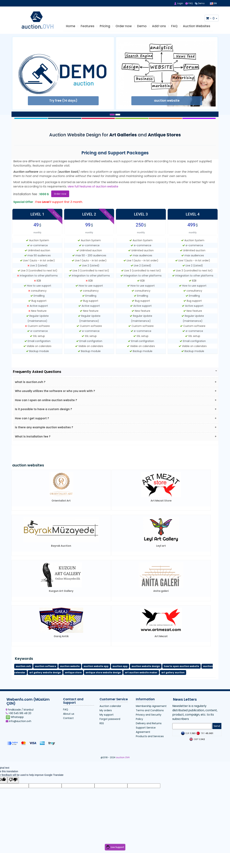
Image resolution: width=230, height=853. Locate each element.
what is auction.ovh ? (31, 386)
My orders (106, 722)
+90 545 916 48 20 (18, 725)
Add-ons (159, 29)
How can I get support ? (33, 427)
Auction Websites (196, 29)
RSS (102, 735)
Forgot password (110, 730)
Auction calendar (110, 718)
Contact (68, 729)
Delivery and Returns (149, 735)
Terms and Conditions (150, 722)
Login (178, 3)
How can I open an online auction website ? (47, 406)
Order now (124, 29)
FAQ (189, 3)
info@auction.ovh (18, 733)
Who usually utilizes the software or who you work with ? (57, 396)
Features (87, 29)
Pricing (105, 29)
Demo (199, 3)
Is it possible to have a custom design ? (45, 417)
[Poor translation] (13, 791)
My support (107, 726)
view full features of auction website (93, 190)
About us (68, 725)
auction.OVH (123, 769)
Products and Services (150, 748)
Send (217, 737)
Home (70, 29)
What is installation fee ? (34, 447)
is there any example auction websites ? (45, 437)
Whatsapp (15, 729)
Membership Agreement (151, 718)
